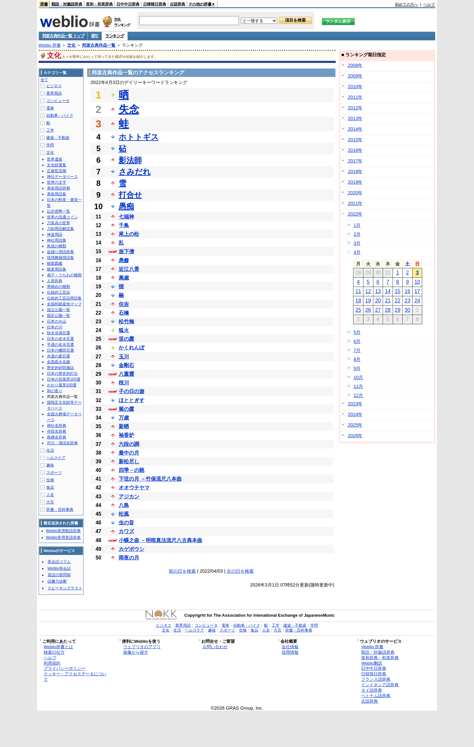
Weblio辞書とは (58, 646)
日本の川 (54, 327)
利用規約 (52, 663)
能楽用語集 (56, 269)
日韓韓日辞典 (154, 4)
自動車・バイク (59, 115)
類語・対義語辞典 (66, 4)
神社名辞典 (56, 425)
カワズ (126, 531)
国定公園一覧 (58, 315)
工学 (50, 130)
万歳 (124, 417)
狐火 (124, 330)
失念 (129, 109)
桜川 (124, 382)
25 (358, 310)
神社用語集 (56, 240)
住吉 (124, 304)
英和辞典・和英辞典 (380, 657)
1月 (356, 225)
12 (368, 291)
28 (388, 310)
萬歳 (124, 278)
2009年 (355, 75)
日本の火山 (56, 321)
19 (368, 300)
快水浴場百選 (58, 333)
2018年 (355, 171)
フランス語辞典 (375, 679)
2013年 (355, 118)
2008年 (355, 65)
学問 (50, 145)
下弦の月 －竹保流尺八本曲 (150, 479)
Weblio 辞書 (50, 45)
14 (388, 291)
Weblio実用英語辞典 (63, 537)
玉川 (124, 356)
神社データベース (62, 176)
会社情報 (290, 646)
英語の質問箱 (59, 575)
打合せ (130, 194)
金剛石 (126, 365)
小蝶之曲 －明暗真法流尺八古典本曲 (160, 540)
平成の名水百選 (60, 344)
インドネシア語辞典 (380, 684)
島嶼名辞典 (56, 437)
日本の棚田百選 (60, 350)
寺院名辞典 (56, 431)
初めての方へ (406, 4)
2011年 (355, 97)
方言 (50, 502)
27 (378, 310)
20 (378, 300)
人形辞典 (54, 281)
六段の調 (129, 444)
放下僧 (126, 251)
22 (398, 300)
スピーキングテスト (65, 588)
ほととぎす (131, 400)
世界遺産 (54, 159)
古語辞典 (177, 4)
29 (398, 310)
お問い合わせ (215, 646)
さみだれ (135, 171)
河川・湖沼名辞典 (62, 443)
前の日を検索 (182, 571)
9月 (356, 368)
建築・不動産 (57, 137)
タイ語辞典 (371, 690)
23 (407, 300)
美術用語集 (56, 194)
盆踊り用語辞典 (60, 252)
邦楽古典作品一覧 (98, 45)
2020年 (355, 192)
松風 (124, 514)
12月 (358, 395)
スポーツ (54, 472)
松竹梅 (126, 321)
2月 (356, 234)
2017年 (355, 160)
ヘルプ (429, 4)
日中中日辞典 (128, 4)
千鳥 (124, 225)
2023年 (355, 403)
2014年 (355, 129)
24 (417, 300)
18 (358, 300)
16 (407, 291)
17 (417, 291)
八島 (124, 505)
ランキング (114, 35)
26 (368, 310)
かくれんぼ (131, 347)
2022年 (355, 214)
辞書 (44, 4)
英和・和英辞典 (99, 4)
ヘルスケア (56, 458)
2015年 (355, 139)
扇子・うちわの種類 (64, 275)
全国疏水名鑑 (58, 362)
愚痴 (126, 206)
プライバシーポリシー (65, 668)
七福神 (126, 216)
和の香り (54, 391)
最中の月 (129, 453)
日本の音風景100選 (63, 379)
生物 (50, 480)
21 (388, 300)
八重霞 (126, 374)
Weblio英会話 (59, 568)
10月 (358, 377)
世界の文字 (56, 182)
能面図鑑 (54, 263)
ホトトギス (139, 137)
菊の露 (126, 409)
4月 (356, 252)
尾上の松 (129, 234)
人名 (50, 495)
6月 (356, 341)
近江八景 (129, 269)
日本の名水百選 (60, 339)
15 (398, 291)
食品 (50, 487)
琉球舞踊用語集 (60, 257)
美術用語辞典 (58, 188)
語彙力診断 (57, 581)
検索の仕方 (54, 652)
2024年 (355, 414)
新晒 (124, 426)
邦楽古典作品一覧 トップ (63, 35)
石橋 (124, 313)
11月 (358, 386)
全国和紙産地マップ (64, 304)
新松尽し (129, 461)
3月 (356, 243)
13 (378, 291)
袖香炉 (126, 435)
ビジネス (54, 86)
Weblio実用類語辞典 (63, 531)
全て (44, 80)
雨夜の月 (129, 557)
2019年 (355, 182)
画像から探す (135, 652)
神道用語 (54, 234)
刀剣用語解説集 (60, 228)
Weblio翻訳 (371, 663)
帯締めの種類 (58, 286)
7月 (356, 350)
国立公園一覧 (58, 310)
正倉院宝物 (56, 171)
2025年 (355, 425)
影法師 (130, 160)
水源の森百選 (58, 356)
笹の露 (126, 339)
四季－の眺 (131, 470)
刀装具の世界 (58, 223)
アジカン (129, 496)
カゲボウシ (131, 549)
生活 (50, 450)
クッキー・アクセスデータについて (75, 676)
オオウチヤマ (134, 487)
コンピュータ (57, 100)
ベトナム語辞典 (375, 695)
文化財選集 (56, 165)
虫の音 (126, 522)
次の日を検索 (240, 571)
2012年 (355, 107)
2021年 (355, 203)
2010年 (355, 86)
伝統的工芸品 (58, 292)
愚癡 (124, 260)
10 (417, 282)
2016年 (355, 150)
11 (358, 291)
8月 (356, 359)
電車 (50, 108)
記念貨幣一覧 (58, 211)
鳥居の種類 (56, 246)
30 (407, 310)
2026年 (355, 435)
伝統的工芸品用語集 (64, 298)
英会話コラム (59, 561)
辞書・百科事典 (59, 509)
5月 (356, 332)
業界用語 (54, 93)
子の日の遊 (131, 391)
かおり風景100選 (62, 385)
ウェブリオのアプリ (142, 646)
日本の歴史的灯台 (62, 373)
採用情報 (290, 652)
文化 (71, 45)
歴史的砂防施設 (60, 367)
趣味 (50, 465)
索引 (94, 35)
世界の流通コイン (62, 217)
